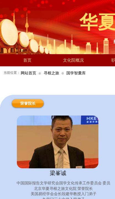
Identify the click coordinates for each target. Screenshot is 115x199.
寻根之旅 (51, 73)
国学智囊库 (76, 73)
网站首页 (28, 73)
